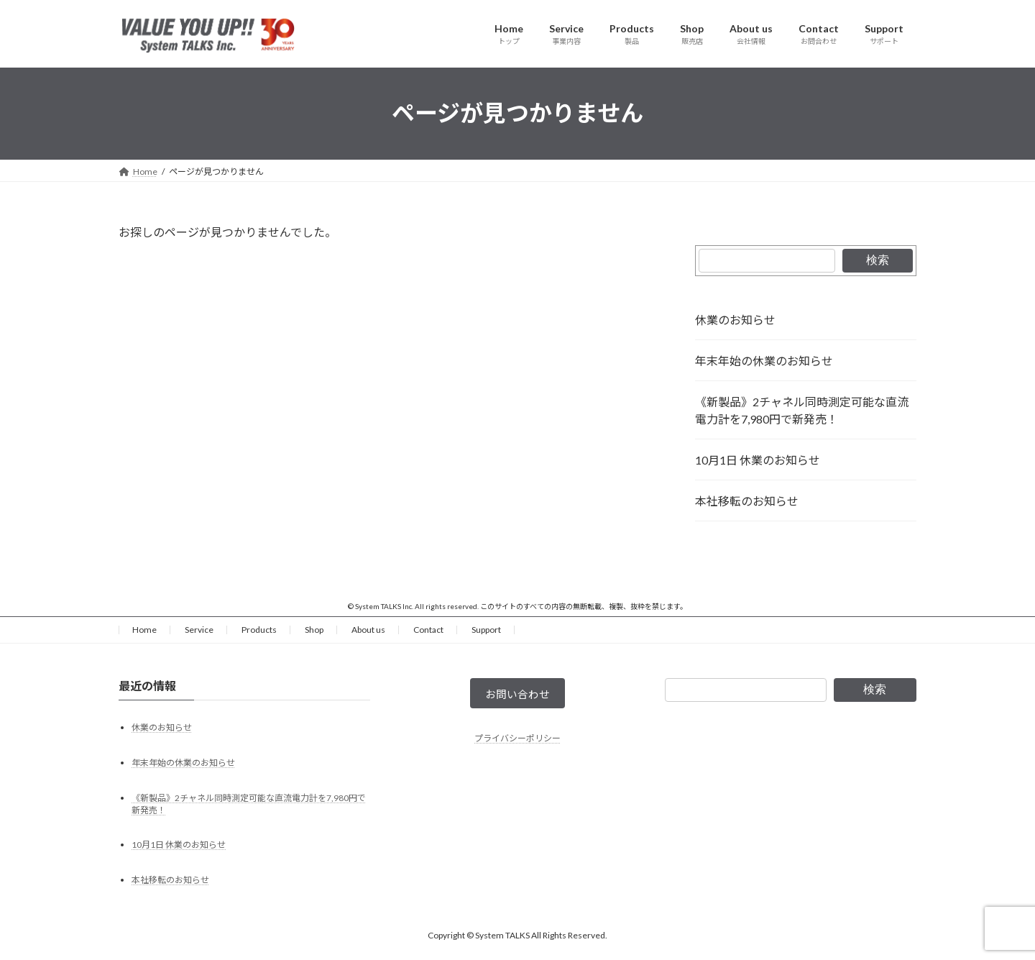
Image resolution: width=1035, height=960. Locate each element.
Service (199, 629)
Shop (314, 629)
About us (368, 629)
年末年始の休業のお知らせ (764, 360)
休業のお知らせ (735, 319)
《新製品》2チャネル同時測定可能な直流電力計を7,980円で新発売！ (801, 410)
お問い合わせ (517, 696)
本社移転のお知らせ (747, 501)
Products (259, 629)
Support (486, 629)
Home (144, 629)
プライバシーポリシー (517, 741)
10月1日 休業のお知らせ (757, 460)
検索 (877, 260)
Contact (428, 629)
